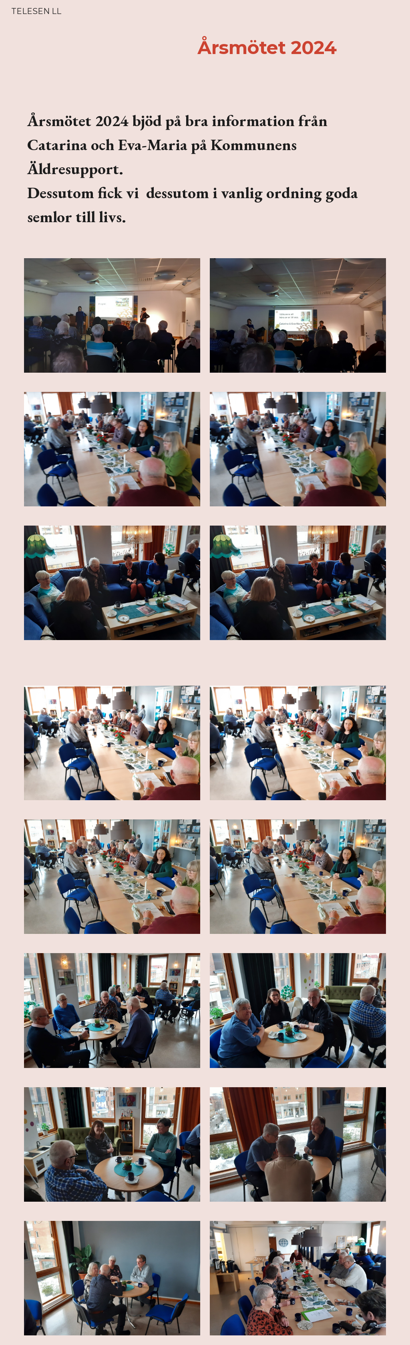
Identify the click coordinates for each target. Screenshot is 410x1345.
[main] (267, 48)
